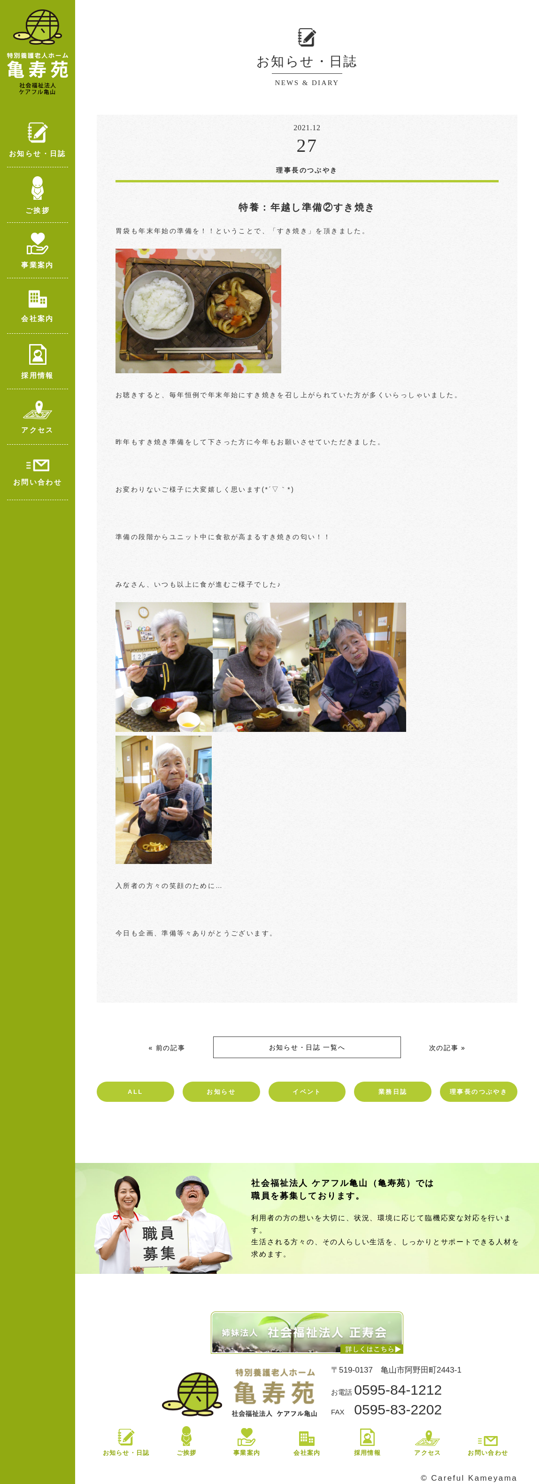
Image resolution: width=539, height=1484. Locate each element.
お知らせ (221, 1091)
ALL (135, 1091)
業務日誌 (393, 1091)
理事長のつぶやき (479, 1091)
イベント (307, 1091)
